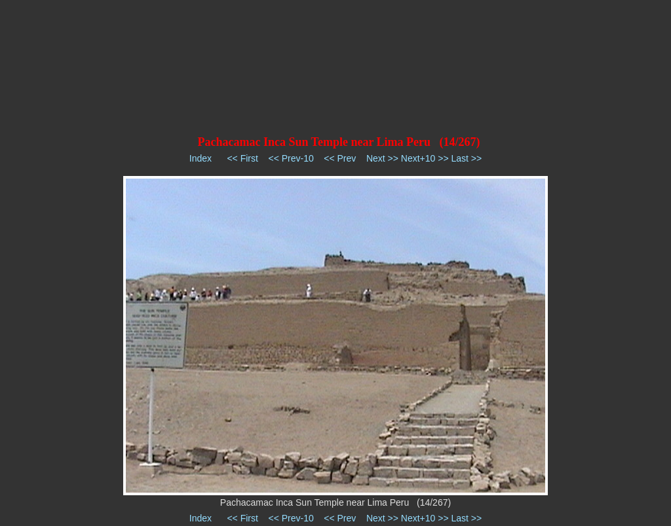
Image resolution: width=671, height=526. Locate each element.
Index (200, 158)
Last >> (466, 158)
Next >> (382, 158)
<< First (242, 158)
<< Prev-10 (290, 158)
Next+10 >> (425, 158)
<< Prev (340, 158)
